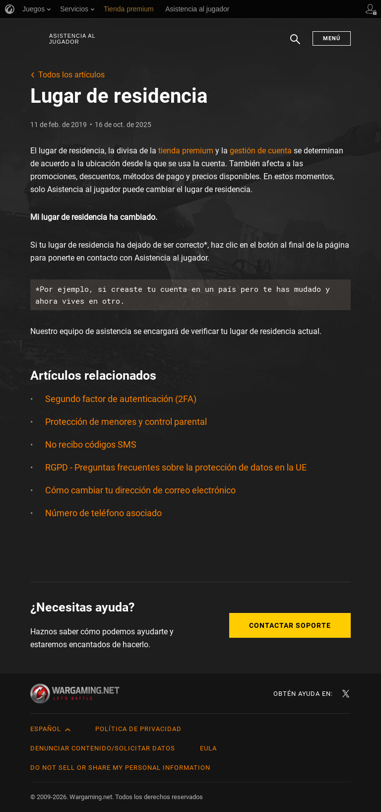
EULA (208, 748)
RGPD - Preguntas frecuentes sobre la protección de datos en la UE (176, 467)
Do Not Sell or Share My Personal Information (120, 767)
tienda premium (185, 150)
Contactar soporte (290, 625)
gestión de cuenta (261, 150)
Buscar (295, 44)
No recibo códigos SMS (90, 444)
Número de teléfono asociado (103, 513)
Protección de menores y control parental (126, 421)
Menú (331, 38)
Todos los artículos (71, 74)
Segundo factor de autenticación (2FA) (120, 399)
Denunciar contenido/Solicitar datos (102, 748)
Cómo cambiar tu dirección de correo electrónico (140, 490)
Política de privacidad (138, 729)
